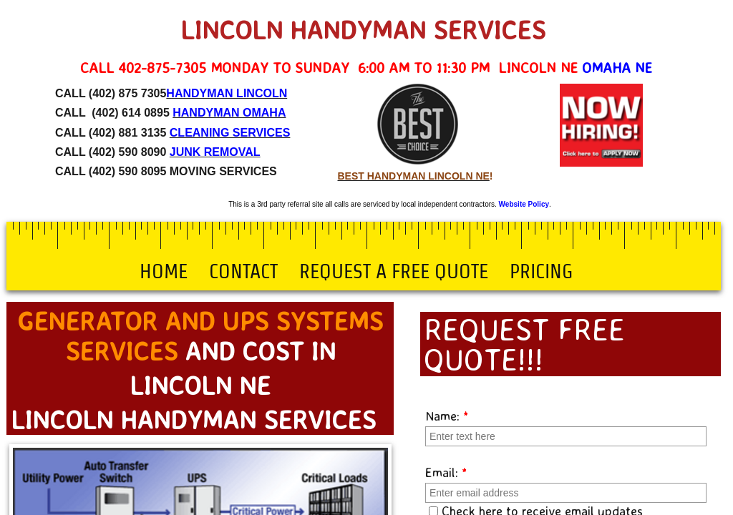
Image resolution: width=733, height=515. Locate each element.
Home (164, 271)
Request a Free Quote (393, 271)
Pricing (541, 271)
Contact (243, 271)
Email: (446, 472)
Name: (447, 415)
